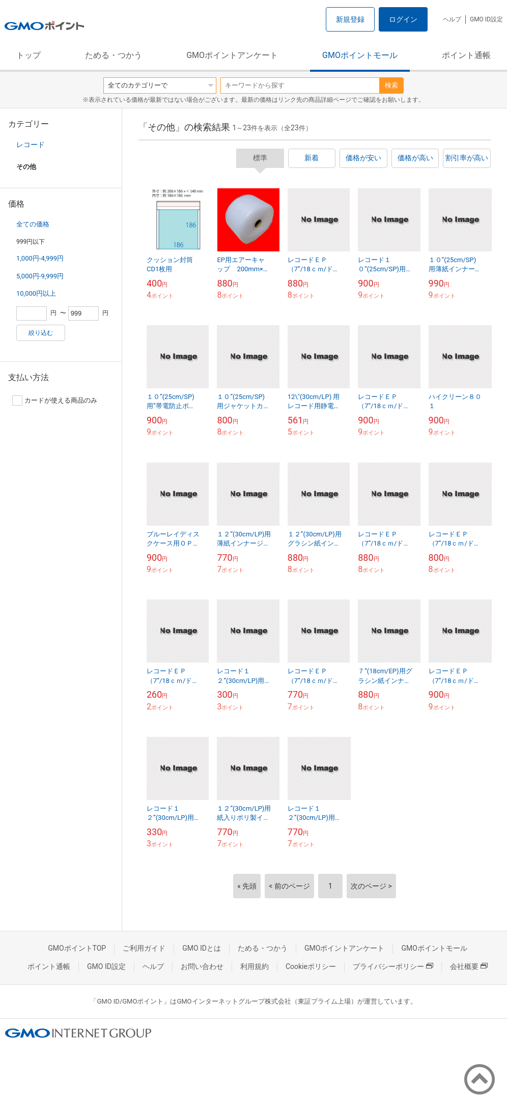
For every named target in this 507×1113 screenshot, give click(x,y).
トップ (28, 55)
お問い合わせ (202, 966)
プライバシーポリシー (393, 966)
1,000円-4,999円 (40, 258)
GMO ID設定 (486, 19)
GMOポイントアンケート (232, 55)
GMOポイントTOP (77, 948)
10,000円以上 (36, 293)
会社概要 (469, 966)
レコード (30, 144)
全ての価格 (32, 224)
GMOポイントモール (360, 55)
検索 (391, 85)
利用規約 (254, 966)
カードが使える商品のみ (54, 400)
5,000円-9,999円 (40, 276)
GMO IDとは (201, 948)
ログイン (403, 19)
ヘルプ (452, 19)
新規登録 (350, 19)
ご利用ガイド (144, 948)
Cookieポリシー (311, 966)
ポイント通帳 (466, 55)
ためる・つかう (113, 55)
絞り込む (41, 332)
